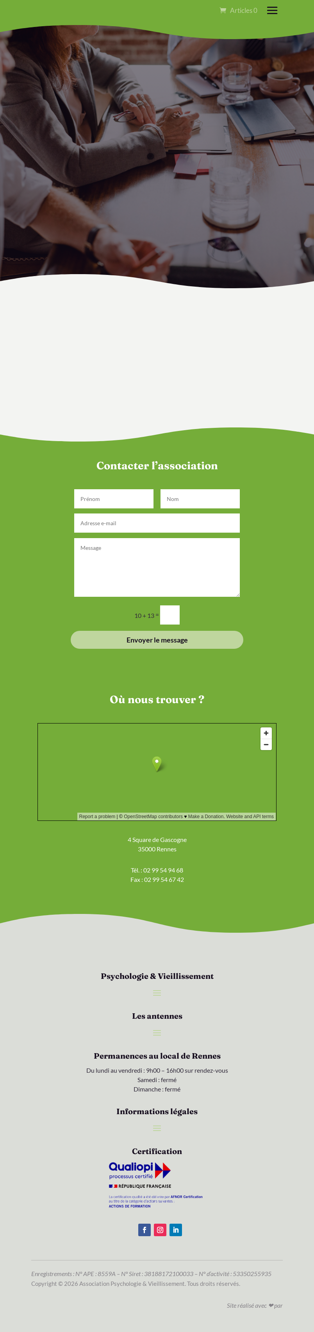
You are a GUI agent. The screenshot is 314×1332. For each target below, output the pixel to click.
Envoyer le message (157, 639)
